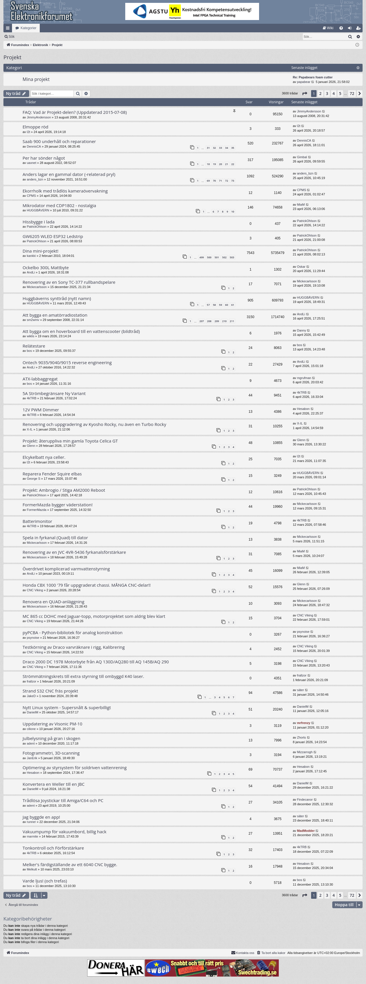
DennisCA (34, 146)
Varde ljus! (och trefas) (45, 881)
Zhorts (301, 737)
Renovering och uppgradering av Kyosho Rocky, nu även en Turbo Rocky (94, 424)
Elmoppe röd (35, 127)
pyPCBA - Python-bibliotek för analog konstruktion (72, 632)
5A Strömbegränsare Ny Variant (54, 393)
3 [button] (327, 93)
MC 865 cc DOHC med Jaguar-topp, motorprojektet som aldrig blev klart (94, 616)
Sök (41, 37)
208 (209, 321)
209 (217, 321)
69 (208, 180)
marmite (32, 836)
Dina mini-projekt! (40, 251)
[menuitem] (328, 28)
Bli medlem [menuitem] (360, 29)
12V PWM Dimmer (41, 409)
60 (226, 305)
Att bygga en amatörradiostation (55, 315)
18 (208, 164)
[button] (304, 93)
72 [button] (352, 93)
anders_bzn (35, 179)
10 (232, 211)
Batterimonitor (37, 521)
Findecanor (305, 799)
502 (224, 257)
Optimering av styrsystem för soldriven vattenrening (75, 767)
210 (224, 321)
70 (214, 180)
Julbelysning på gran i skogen (51, 738)
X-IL (30, 429)
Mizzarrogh (305, 752)
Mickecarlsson (37, 287)
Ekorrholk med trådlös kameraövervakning (65, 191)
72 (226, 180)
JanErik (32, 758)
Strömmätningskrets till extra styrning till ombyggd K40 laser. (83, 676)
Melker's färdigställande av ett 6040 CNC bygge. (70, 864)
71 (220, 180)
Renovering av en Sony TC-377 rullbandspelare (69, 282)
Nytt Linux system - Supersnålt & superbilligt (67, 707)
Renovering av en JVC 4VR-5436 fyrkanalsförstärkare (74, 552)
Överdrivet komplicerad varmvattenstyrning (66, 569)
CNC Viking (35, 590)
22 (232, 164)
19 (214, 164)
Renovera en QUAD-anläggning (53, 601)
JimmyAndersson (39, 117)
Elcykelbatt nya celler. (44, 457)
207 (201, 321)
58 (214, 305)
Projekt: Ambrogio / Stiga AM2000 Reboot (64, 490)
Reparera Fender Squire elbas (52, 474)
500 (209, 257)
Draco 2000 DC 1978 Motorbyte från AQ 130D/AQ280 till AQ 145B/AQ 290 (96, 661)
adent (31, 743)
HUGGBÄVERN (38, 210)
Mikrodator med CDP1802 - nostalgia (59, 205)
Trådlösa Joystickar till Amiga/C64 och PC (63, 800)
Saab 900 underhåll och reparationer (59, 141)
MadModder (306, 830)
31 (208, 148)
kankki (31, 255)
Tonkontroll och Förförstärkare (53, 848)
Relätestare (34, 346)
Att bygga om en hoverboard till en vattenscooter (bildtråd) (81, 331)
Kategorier (28, 28)
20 (220, 164)
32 (214, 148)
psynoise (33, 637)
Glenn (31, 445)
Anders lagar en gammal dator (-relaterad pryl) (69, 174)
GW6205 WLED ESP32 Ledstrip (53, 236)
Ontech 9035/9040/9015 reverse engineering (67, 362)
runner (31, 822)
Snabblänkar (9, 29)
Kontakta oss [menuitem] (242, 953)
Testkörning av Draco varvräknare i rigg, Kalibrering (74, 647)
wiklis (30, 336)
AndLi (31, 272)
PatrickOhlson (36, 226)
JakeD (31, 696)
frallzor (31, 681)
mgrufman (304, 378)
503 (232, 257)
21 (226, 164)
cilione (31, 729)
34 (226, 148)
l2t (28, 132)
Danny (301, 330)
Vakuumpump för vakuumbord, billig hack (64, 831)
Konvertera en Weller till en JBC (54, 784)
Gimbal (302, 157)
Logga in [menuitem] (351, 29)
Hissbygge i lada (39, 222)
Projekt (12, 57)
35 (232, 148)
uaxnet (31, 162)
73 (232, 180)
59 (220, 305)
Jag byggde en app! (41, 817)
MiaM (301, 204)
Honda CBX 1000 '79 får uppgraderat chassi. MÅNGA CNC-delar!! (87, 585)
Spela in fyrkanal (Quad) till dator (55, 537)
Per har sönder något (44, 158)
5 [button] (340, 93)
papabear (304, 82)
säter (300, 690)
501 (217, 257)
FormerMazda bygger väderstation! (58, 504)
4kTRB (32, 398)
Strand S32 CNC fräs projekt (50, 691)
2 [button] (320, 93)
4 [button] (334, 93)
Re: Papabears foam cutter (313, 77)
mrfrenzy (303, 723)
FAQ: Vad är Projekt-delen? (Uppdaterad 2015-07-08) (75, 112)
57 (208, 305)
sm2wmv (33, 320)
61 (232, 305)
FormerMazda (36, 509)
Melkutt (32, 869)
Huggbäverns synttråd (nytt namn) (57, 298)
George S (33, 478)
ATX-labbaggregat (40, 379)
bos (29, 350)
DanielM (32, 712)
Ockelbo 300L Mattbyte (46, 267)
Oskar (301, 266)
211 (232, 321)
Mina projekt (36, 79)
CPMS (31, 195)
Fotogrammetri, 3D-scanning (51, 753)
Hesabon (303, 408)
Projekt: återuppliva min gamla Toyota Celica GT (70, 441)
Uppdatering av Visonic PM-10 (52, 724)
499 (201, 257)
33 (220, 148)
